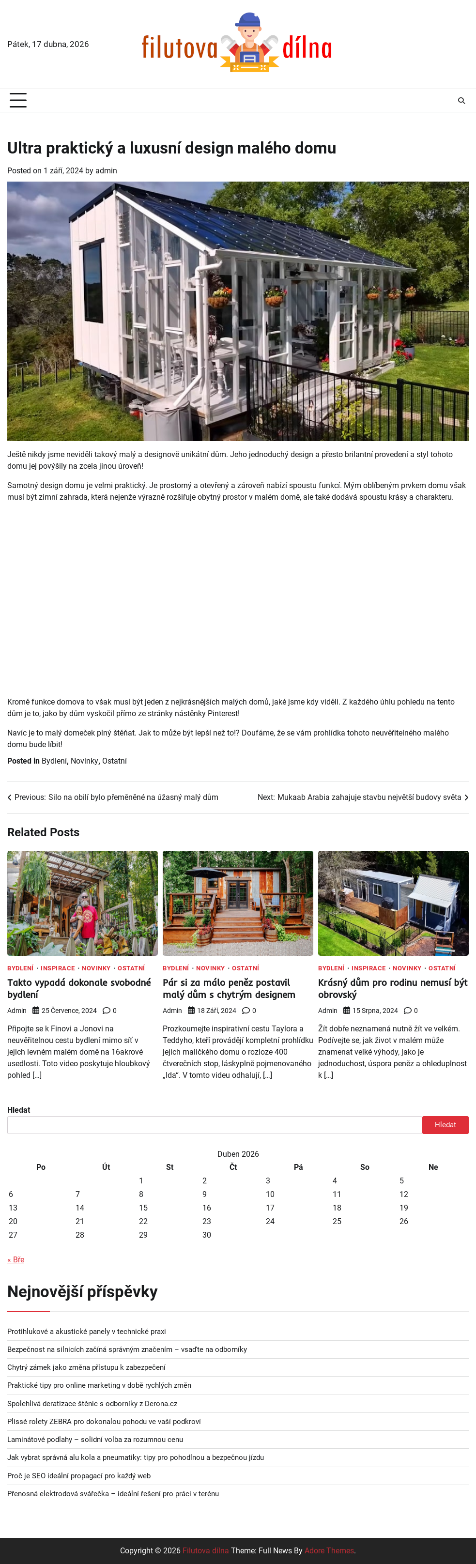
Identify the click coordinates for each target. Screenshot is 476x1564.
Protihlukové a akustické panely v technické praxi (86, 1331)
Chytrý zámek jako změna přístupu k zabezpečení (86, 1367)
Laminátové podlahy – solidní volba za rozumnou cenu (95, 1439)
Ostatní (114, 761)
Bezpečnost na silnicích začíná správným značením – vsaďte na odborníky (127, 1349)
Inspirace (58, 969)
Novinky (84, 761)
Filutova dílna (206, 1550)
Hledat (18, 1110)
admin (106, 170)
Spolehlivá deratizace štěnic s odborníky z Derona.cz (92, 1403)
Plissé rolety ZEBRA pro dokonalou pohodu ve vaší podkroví (104, 1421)
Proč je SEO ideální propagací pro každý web (79, 1476)
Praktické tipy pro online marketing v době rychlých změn (99, 1385)
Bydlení (54, 761)
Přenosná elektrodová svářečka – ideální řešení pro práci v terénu (113, 1493)
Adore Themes (329, 1550)
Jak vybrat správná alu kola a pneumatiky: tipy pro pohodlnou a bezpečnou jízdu (135, 1457)
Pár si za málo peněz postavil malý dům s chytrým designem (229, 988)
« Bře (15, 1259)
